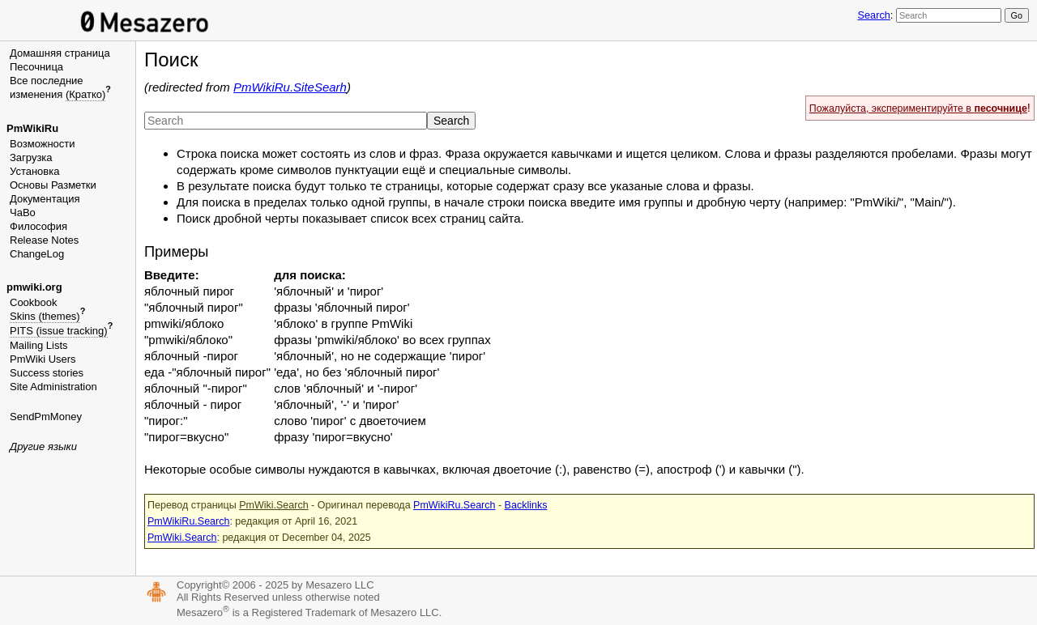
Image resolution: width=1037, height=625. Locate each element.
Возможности (42, 144)
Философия (38, 226)
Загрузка (31, 157)
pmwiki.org (34, 287)
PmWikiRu (32, 128)
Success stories (46, 373)
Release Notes (44, 240)
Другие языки (43, 446)
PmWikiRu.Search (454, 505)
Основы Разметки (53, 185)
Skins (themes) (45, 316)
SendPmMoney (46, 416)
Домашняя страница (60, 53)
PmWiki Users (43, 359)
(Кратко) (85, 94)
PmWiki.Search (273, 505)
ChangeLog (37, 254)
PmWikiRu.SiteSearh (290, 87)
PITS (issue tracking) (59, 331)
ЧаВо (23, 212)
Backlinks (526, 505)
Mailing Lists (39, 345)
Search (873, 15)
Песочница (36, 67)
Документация (45, 199)
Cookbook (34, 302)
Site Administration (53, 387)
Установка (34, 171)
